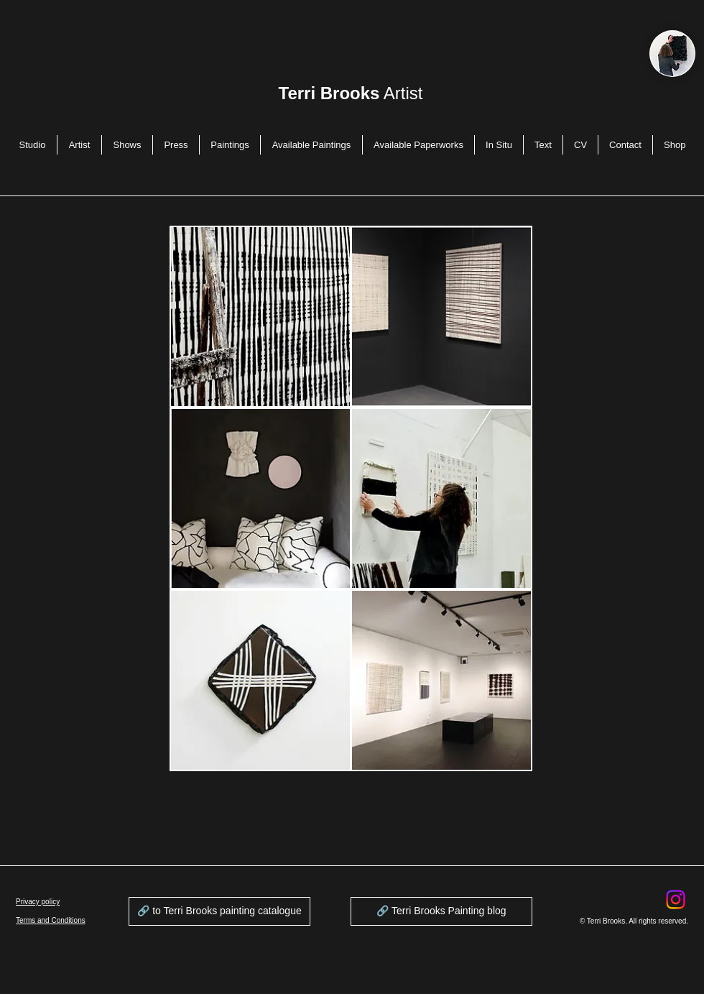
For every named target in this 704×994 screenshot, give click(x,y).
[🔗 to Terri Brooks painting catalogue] (219, 911)
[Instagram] (675, 899)
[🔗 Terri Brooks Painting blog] (441, 911)
